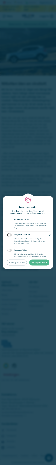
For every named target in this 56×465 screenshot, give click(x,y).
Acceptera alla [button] (39, 262)
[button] (49, 235)
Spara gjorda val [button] (17, 262)
